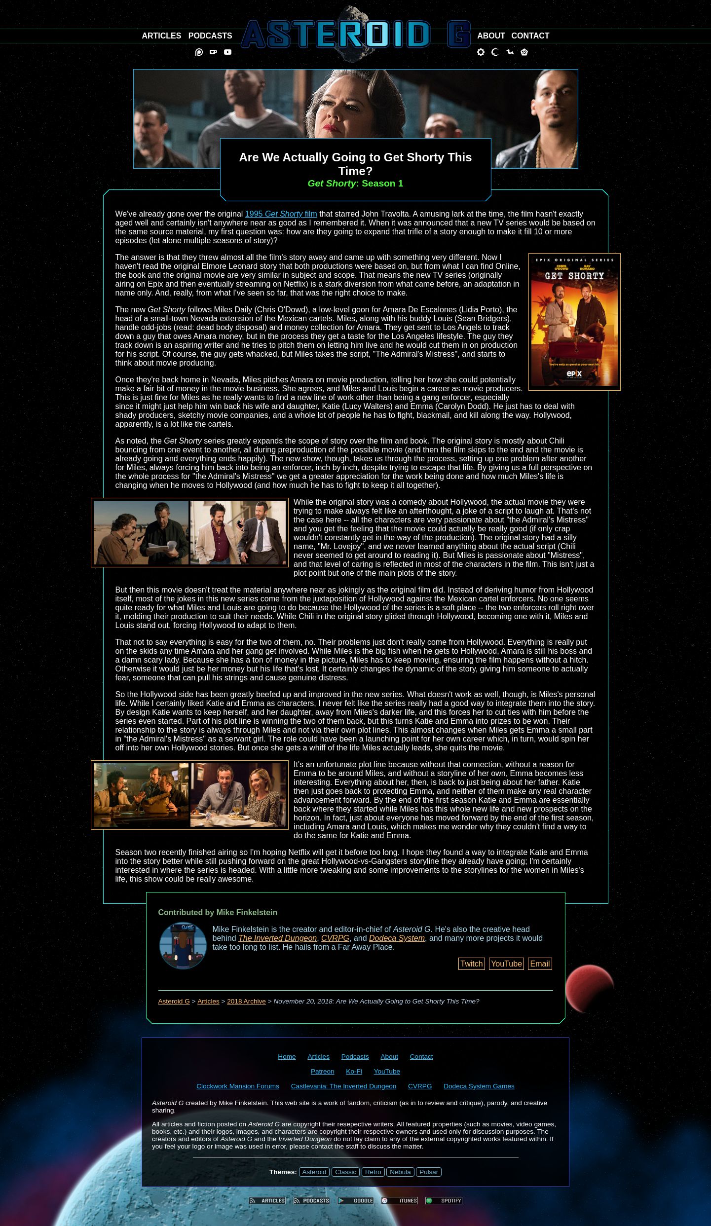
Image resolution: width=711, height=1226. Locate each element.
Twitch (471, 964)
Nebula (400, 1172)
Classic (345, 1172)
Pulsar (428, 1172)
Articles (208, 1001)
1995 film (281, 214)
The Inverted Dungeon (277, 938)
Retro (373, 1172)
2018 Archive (246, 1001)
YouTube (506, 964)
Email (540, 964)
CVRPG (335, 938)
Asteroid (314, 1172)
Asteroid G (174, 1001)
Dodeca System (397, 938)
